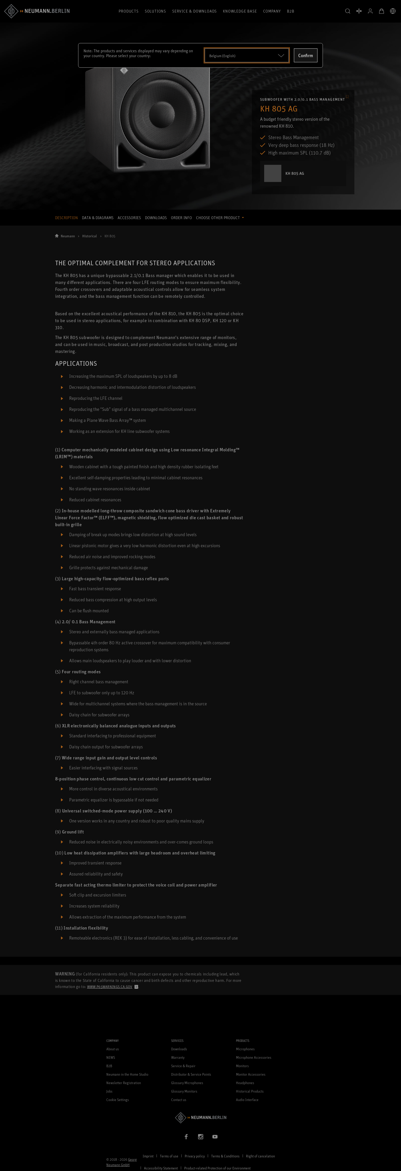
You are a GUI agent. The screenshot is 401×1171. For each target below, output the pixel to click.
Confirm (305, 55)
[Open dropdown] (247, 55)
